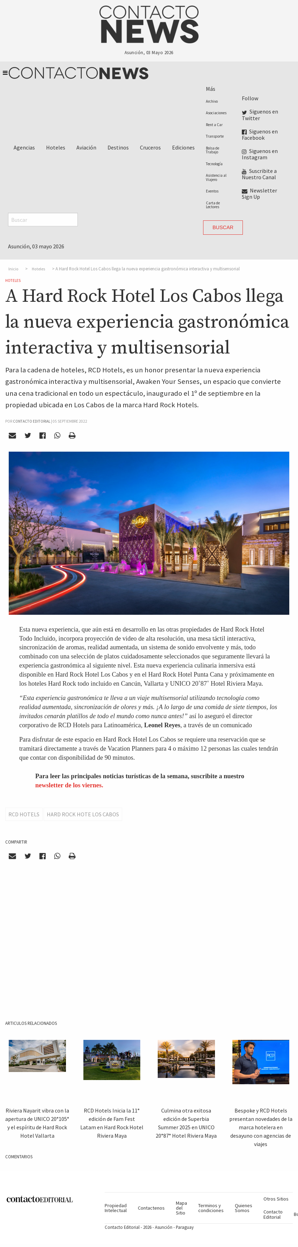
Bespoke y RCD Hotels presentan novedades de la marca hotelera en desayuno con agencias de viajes (260, 1127)
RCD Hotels (23, 814)
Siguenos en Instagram (260, 154)
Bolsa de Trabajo (212, 150)
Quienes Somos (243, 1207)
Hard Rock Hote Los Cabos (83, 814)
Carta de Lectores (213, 204)
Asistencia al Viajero (216, 177)
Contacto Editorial (273, 1214)
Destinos (118, 147)
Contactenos (151, 1208)
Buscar (223, 227)
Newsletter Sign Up (259, 193)
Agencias (24, 147)
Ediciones (183, 147)
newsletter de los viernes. (69, 785)
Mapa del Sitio (181, 1208)
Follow (250, 98)
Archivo (212, 101)
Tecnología (214, 163)
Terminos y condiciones (211, 1207)
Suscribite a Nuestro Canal (259, 174)
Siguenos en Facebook (260, 134)
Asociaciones (216, 112)
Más (210, 88)
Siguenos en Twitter (260, 114)
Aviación (86, 147)
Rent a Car (214, 124)
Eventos (212, 191)
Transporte (215, 136)
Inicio (13, 269)
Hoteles (55, 147)
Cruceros (150, 147)
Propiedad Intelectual (116, 1207)
